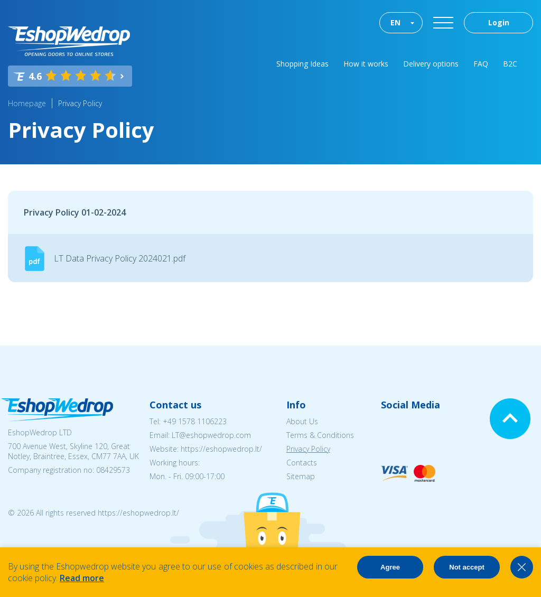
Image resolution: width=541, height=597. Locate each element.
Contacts (301, 463)
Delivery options (431, 64)
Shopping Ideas (302, 64)
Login (498, 22)
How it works (365, 64)
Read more (82, 578)
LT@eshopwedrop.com (211, 435)
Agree (390, 567)
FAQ (480, 64)
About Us (302, 421)
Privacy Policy (80, 103)
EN (395, 22)
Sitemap (300, 476)
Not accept (466, 567)
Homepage (27, 103)
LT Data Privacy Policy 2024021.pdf (119, 258)
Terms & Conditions (320, 435)
